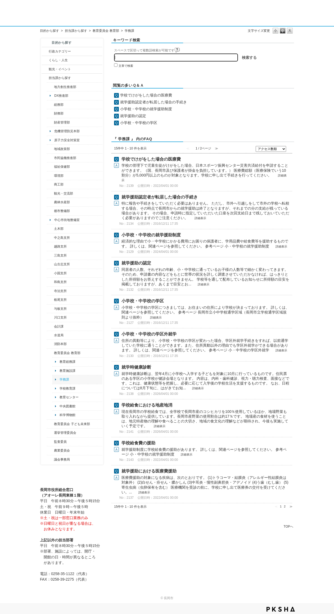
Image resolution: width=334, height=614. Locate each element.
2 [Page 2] (285, 506)
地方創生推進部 (65, 87)
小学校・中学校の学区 (138, 123)
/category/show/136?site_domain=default (50, 308)
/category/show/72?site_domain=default (50, 113)
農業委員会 (62, 450)
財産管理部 (62, 122)
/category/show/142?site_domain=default (50, 246)
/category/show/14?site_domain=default (50, 166)
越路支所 (60, 246)
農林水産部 (62, 202)
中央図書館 (67, 406)
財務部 (59, 113)
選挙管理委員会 (65, 433)
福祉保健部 (62, 167)
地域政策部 (62, 149)
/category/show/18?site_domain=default (45, 69)
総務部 (59, 105)
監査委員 (60, 442)
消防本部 (60, 344)
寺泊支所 (60, 291)
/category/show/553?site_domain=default (50, 122)
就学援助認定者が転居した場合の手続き (153, 102)
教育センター (69, 397)
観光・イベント (60, 69)
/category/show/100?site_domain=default (50, 87)
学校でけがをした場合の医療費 (146, 95)
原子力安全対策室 (67, 140)
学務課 (64, 379)
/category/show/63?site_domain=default (50, 291)
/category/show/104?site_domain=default (50, 149)
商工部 (59, 184)
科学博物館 (67, 415)
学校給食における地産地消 (146, 405)
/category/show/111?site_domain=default (50, 432)
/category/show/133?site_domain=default (50, 317)
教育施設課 (67, 371)
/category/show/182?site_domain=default (50, 211)
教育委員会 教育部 (106, 31)
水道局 (59, 335)
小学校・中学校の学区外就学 (149, 334)
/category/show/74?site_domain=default (50, 273)
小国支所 (60, 273)
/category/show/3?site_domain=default (45, 51)
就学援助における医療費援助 (149, 471)
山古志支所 (62, 264)
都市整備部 (62, 211)
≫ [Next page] (291, 506)
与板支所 (60, 309)
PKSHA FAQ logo (281, 609)
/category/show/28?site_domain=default (50, 228)
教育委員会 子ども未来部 (72, 424)
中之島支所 (62, 238)
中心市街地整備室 (67, 220)
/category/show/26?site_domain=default (50, 158)
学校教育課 (67, 388)
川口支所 (60, 317)
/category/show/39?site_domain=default (50, 353)
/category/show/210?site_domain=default (50, 326)
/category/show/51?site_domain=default (50, 424)
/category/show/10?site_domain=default (50, 104)
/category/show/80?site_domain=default (50, 299)
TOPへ (288, 526)
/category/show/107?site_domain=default (50, 237)
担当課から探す (76, 31)
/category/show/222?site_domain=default (50, 450)
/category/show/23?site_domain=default (50, 175)
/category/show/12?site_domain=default (45, 60)
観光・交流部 (63, 193)
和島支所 (60, 282)
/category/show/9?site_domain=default (45, 78)
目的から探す (49, 31)
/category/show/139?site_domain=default (50, 282)
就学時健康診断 (136, 367)
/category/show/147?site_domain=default (50, 335)
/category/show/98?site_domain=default (50, 264)
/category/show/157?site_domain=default (50, 459)
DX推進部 (61, 96)
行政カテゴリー (60, 51)
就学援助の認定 (133, 116)
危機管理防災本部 (67, 131)
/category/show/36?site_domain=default (50, 184)
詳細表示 (200, 218)
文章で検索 (126, 65)
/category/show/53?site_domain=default (50, 255)
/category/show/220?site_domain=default (50, 441)
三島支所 (60, 255)
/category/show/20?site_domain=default (50, 193)
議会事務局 (62, 459)
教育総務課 (67, 362)
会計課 (59, 326)
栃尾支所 (60, 300)
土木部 (59, 229)
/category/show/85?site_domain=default (50, 344)
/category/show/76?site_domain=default (50, 202)
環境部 (59, 176)
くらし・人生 (58, 60)
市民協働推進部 (65, 158)
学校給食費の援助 (138, 443)
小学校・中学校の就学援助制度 (146, 109)
